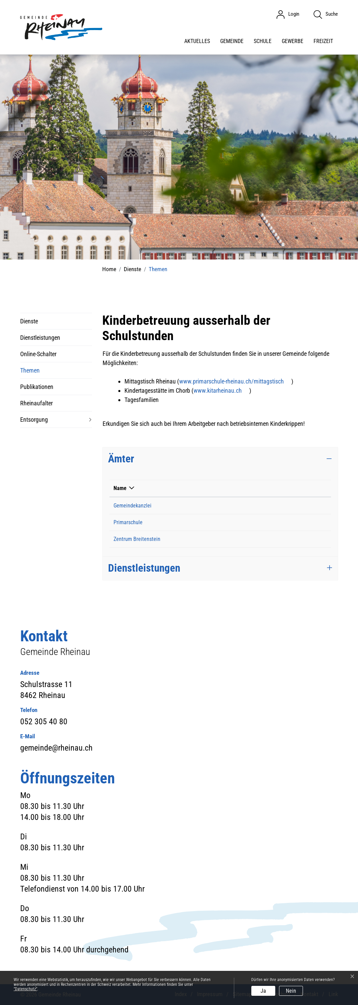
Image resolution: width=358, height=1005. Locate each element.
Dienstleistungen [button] (144, 568)
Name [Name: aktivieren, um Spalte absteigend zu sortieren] (120, 488)
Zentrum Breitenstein (137, 539)
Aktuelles (197, 41)
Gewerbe (292, 41)
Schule (262, 41)
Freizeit (323, 41)
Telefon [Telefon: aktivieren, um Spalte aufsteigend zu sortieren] (184, 488)
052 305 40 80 (191, 505)
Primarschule (128, 522)
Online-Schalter (38, 354)
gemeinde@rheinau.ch (245, 505)
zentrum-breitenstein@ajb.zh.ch (256, 539)
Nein (291, 991)
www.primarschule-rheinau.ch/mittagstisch (235, 381)
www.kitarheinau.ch (221, 390)
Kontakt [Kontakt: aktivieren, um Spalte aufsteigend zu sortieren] (229, 488)
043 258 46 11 (191, 539)
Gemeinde (231, 41)
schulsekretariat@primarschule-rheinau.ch (267, 522)
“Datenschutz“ (25, 989)
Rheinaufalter (36, 403)
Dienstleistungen (40, 337)
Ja (263, 991)
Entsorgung (34, 419)
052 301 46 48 (191, 522)
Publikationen (36, 386)
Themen (30, 373)
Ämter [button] (121, 459)
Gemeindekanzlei (132, 505)
